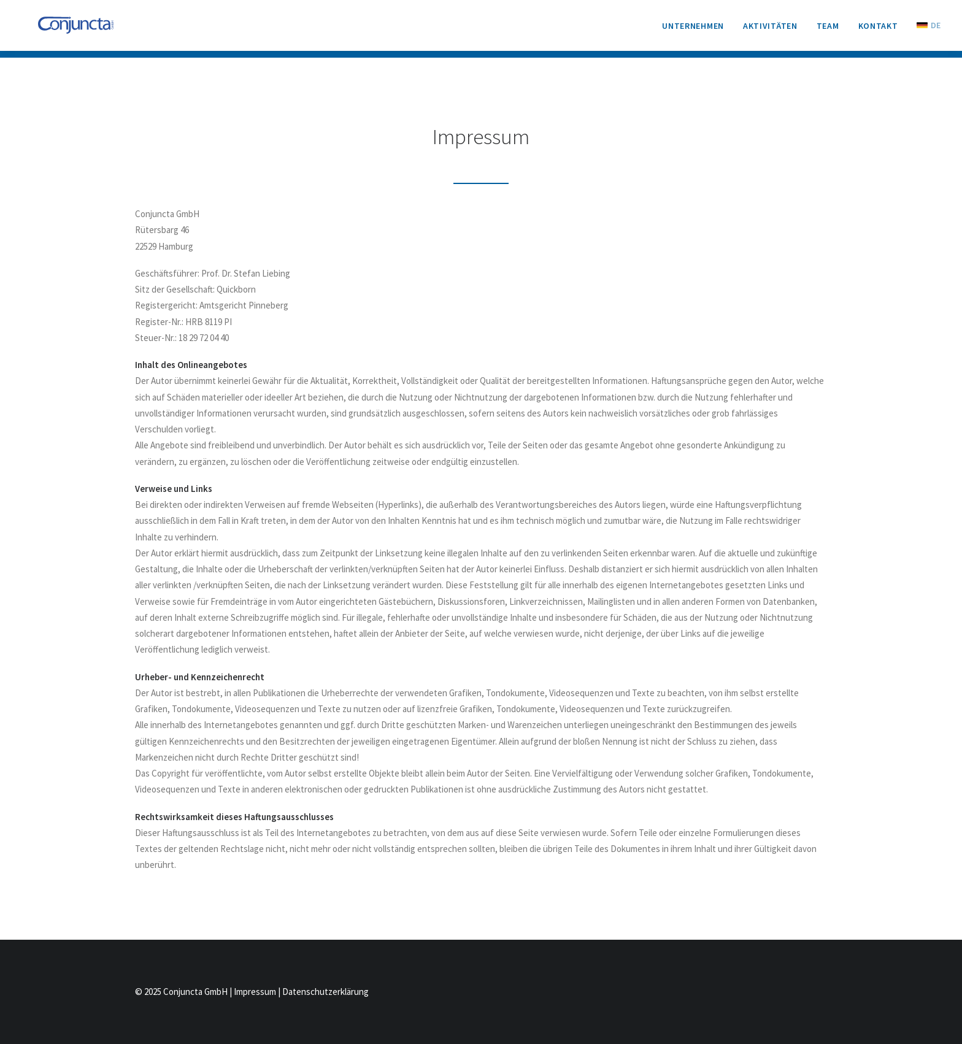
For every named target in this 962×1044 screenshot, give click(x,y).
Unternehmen (693, 29)
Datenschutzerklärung (325, 991)
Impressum (255, 991)
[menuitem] (697, 29)
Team (828, 29)
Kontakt (878, 29)
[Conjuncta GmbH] (74, 29)
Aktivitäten (770, 29)
